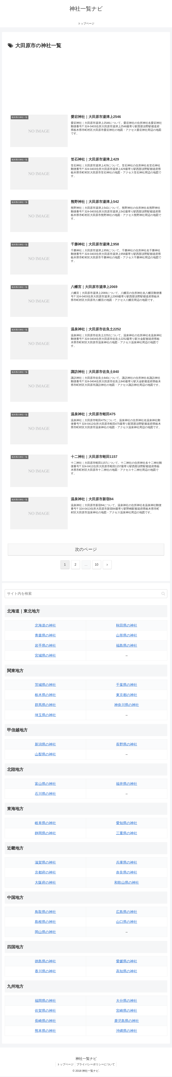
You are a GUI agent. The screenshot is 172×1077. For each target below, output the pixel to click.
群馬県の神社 (45, 705)
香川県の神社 (45, 972)
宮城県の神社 (45, 656)
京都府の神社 (45, 873)
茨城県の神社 (45, 685)
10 (96, 565)
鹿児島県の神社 (126, 1021)
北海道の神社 (45, 626)
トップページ (65, 1064)
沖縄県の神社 (126, 1031)
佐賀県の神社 (45, 1011)
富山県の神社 (45, 784)
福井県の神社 (126, 784)
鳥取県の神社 (45, 912)
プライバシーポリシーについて (96, 1064)
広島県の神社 (126, 912)
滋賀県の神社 (45, 863)
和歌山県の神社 (126, 883)
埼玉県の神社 (45, 715)
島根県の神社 (45, 922)
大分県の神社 (126, 1001)
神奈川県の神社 (126, 705)
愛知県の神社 (126, 824)
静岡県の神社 (45, 833)
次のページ (86, 549)
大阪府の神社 (45, 883)
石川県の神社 (45, 794)
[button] (163, 594)
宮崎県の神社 (126, 1011)
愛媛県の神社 (126, 962)
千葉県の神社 (126, 685)
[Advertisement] (86, 79)
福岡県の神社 (45, 1001)
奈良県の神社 (126, 873)
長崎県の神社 (45, 1021)
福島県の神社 (126, 646)
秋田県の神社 (126, 626)
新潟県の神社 (45, 745)
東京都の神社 (126, 695)
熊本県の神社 (45, 1031)
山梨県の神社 (45, 755)
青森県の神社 (45, 636)
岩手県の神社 (45, 646)
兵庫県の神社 (126, 863)
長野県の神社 (126, 745)
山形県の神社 (126, 636)
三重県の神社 (126, 833)
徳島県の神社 (45, 962)
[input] (86, 594)
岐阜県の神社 (45, 824)
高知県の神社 (126, 972)
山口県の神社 (126, 922)
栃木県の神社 (45, 695)
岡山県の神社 (45, 932)
